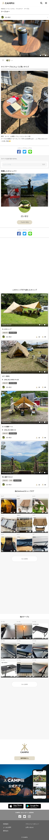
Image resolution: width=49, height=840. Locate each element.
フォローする (25, 222)
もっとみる (24, 559)
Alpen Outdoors (4, 662)
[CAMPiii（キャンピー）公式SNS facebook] (20, 816)
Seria (2, 643)
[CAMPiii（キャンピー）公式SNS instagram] (29, 816)
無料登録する (25, 758)
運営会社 (5, 831)
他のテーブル (24, 617)
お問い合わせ (30, 827)
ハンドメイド (19, 624)
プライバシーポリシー (32, 824)
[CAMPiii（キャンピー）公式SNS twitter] (24, 816)
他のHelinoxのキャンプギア (24, 491)
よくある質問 (7, 827)
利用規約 (5, 824)
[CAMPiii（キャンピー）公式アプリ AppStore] (16, 806)
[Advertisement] (24, 262)
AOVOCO (19, 662)
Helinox (3, 498)
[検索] (41, 3)
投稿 (43, 164)
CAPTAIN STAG (4, 624)
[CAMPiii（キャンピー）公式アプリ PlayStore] (33, 806)
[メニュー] (46, 3)
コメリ (18, 643)
